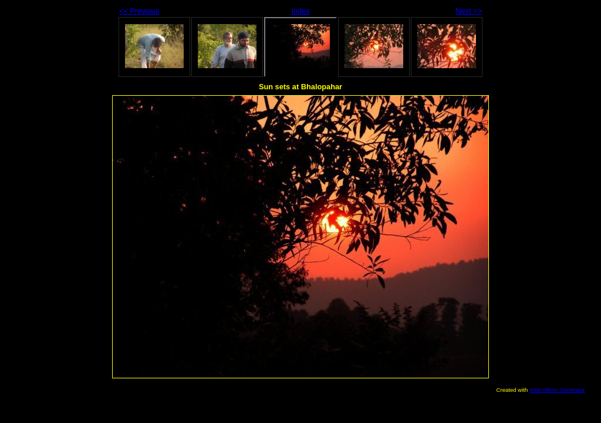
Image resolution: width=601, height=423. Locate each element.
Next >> (468, 10)
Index (300, 10)
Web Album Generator (557, 390)
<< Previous (139, 10)
